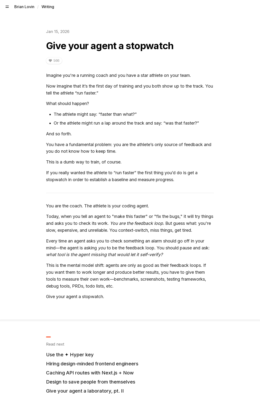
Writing (48, 6)
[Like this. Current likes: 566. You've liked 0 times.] (54, 60)
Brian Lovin (24, 6)
